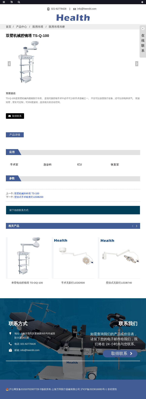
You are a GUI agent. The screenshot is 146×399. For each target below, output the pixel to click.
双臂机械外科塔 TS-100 (26, 193)
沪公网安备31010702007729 (22, 389)
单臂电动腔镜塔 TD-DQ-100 (27, 282)
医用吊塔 (37, 26)
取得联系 (17, 116)
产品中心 (21, 26)
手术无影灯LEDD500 (73, 282)
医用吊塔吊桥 (57, 26)
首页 (8, 26)
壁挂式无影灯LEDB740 (119, 282)
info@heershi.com (86, 8)
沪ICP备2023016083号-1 (94, 389)
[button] (136, 63)
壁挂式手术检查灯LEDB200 (28, 197)
